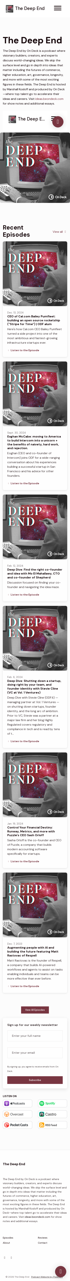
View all (60, 232)
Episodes (8, 1237)
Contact (42, 1242)
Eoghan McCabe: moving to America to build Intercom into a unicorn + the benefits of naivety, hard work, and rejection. (34, 442)
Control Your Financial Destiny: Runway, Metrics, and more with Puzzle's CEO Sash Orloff (31, 831)
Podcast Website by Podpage (47, 1276)
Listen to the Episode (23, 350)
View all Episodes (35, 1009)
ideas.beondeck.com (49, 99)
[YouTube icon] (11, 1258)
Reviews (42, 1237)
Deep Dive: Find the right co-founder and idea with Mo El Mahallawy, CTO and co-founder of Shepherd (34, 573)
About (6, 1242)
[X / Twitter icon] (5, 1258)
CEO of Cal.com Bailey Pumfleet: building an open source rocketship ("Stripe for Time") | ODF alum (33, 320)
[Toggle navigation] (57, 8)
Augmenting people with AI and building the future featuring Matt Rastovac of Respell (32, 951)
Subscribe (35, 1080)
